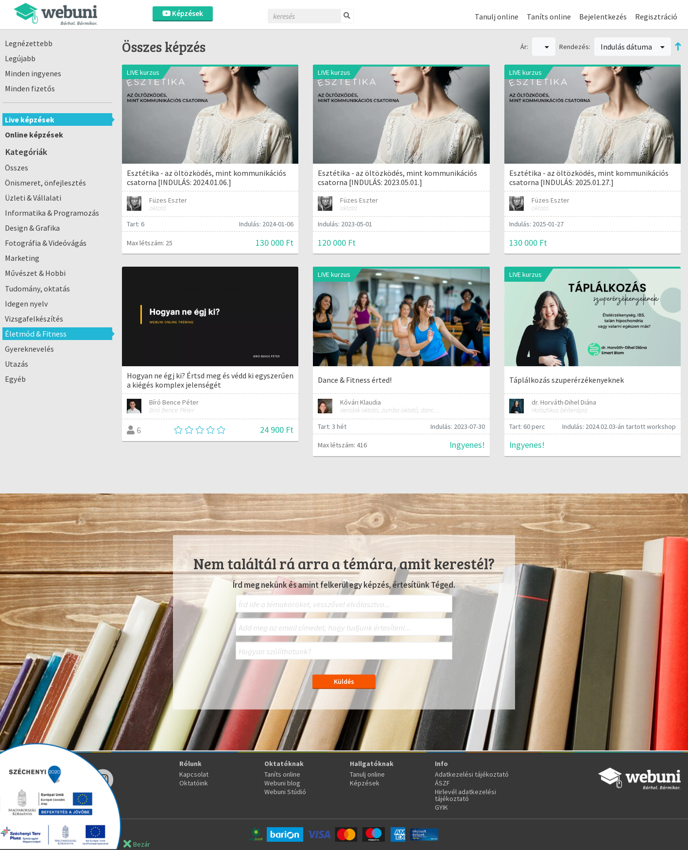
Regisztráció (656, 16)
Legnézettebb (28, 43)
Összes (16, 167)
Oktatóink (193, 783)
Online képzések (34, 134)
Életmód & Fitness (36, 334)
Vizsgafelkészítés (34, 318)
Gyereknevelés (29, 349)
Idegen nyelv (26, 303)
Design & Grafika (32, 228)
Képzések (182, 13)
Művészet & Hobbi (35, 273)
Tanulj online (496, 16)
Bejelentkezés (603, 16)
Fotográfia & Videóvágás (45, 243)
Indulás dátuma (633, 46)
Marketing (22, 258)
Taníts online (549, 16)
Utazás (16, 364)
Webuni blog (282, 783)
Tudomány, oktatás (37, 288)
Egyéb (15, 379)
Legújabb (20, 58)
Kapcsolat (193, 774)
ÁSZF (442, 783)
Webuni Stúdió (285, 791)
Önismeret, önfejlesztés (45, 182)
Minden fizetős (30, 88)
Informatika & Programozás (52, 213)
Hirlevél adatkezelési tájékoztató (465, 795)
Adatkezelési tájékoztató (472, 774)
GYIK (441, 807)
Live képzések (29, 119)
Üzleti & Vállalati (33, 198)
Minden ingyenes (33, 73)
